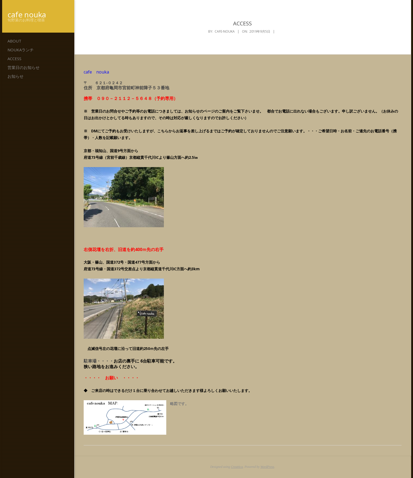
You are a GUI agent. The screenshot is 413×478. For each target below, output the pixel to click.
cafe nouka (26, 14)
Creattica (237, 467)
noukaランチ (20, 49)
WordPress (267, 467)
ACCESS (14, 58)
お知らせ (15, 76)
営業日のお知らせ (23, 67)
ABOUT (14, 41)
